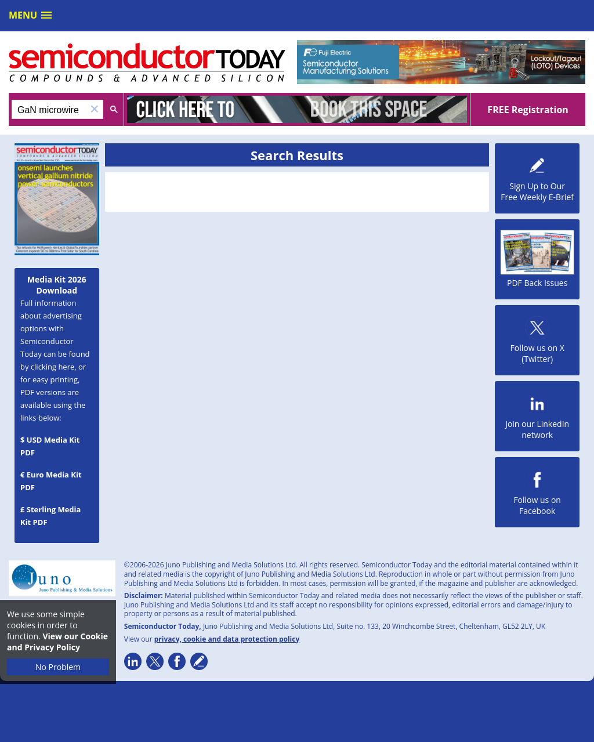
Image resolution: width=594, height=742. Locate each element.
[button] (95, 109)
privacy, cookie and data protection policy (227, 639)
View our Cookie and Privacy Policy (57, 642)
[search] (49, 110)
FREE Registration (527, 109)
